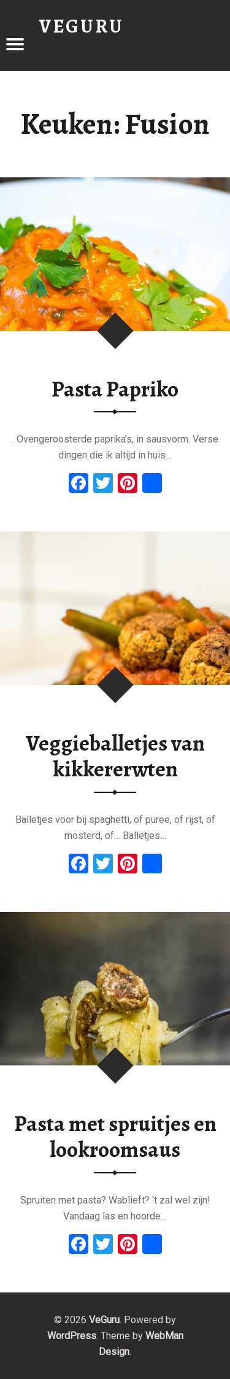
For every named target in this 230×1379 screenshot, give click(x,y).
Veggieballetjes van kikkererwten (115, 756)
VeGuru (104, 1320)
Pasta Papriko (115, 389)
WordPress (71, 1336)
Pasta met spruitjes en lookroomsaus (115, 1137)
